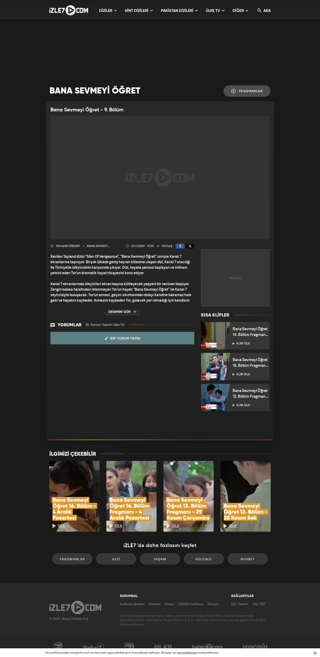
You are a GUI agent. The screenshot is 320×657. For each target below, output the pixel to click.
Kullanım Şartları (132, 604)
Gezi (116, 559)
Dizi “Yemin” (239, 604)
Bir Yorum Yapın (122, 338)
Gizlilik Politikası (190, 604)
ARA (264, 10)
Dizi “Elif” (259, 604)
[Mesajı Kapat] (315, 653)
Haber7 (207, 647)
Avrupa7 (129, 647)
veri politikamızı (187, 652)
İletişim (213, 604)
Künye (169, 604)
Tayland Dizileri (68, 246)
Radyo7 (94, 647)
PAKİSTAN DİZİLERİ (179, 10)
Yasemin (255, 647)
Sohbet (248, 559)
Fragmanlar (247, 91)
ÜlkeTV (163, 647)
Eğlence (204, 559)
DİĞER (240, 10)
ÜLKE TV (215, 10)
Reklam (154, 604)
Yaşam (160, 559)
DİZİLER (108, 10)
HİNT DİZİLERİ (139, 10)
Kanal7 (57, 647)
